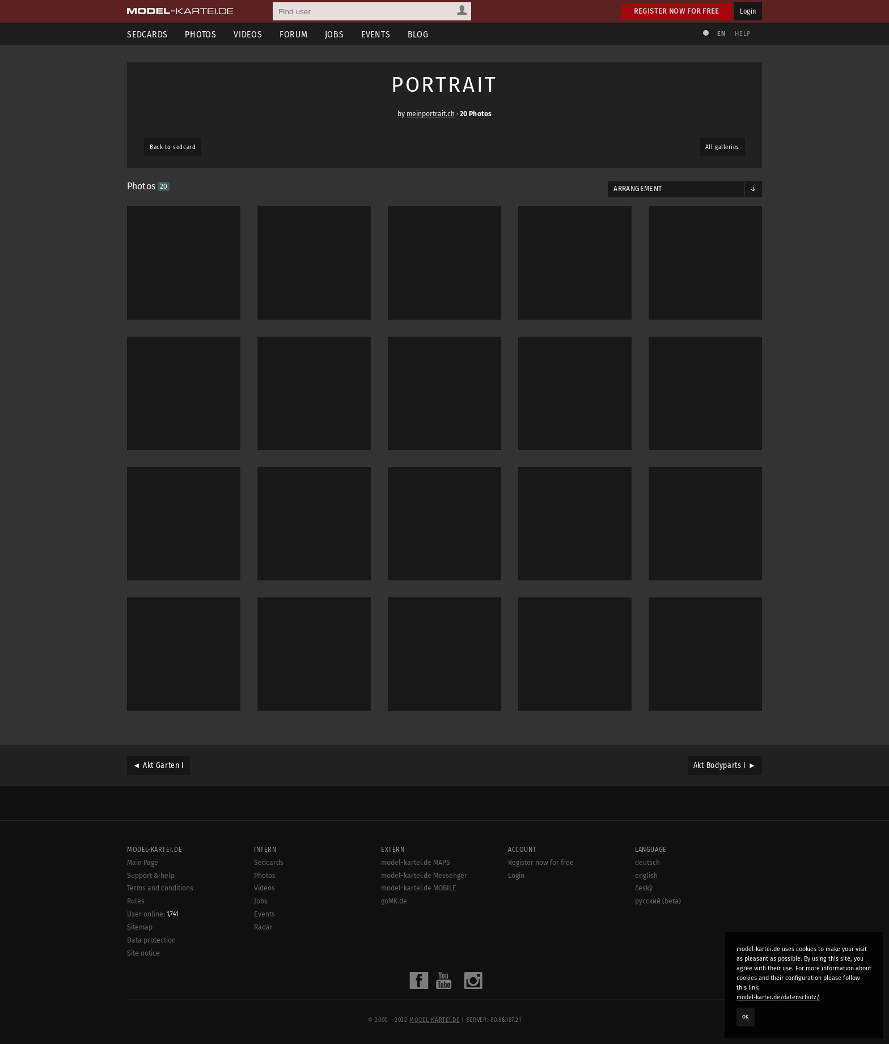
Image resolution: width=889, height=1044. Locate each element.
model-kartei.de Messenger (424, 876)
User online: (152, 914)
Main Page (142, 863)
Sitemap (140, 927)
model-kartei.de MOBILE (418, 888)
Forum (294, 34)
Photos (201, 34)
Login (748, 11)
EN (721, 33)
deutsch (647, 863)
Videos (248, 34)
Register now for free (676, 11)
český (644, 888)
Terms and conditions (160, 888)
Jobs (334, 34)
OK (745, 1016)
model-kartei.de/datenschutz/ (778, 997)
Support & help (151, 876)
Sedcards (147, 34)
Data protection (151, 940)
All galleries (722, 147)
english (646, 876)
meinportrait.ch (431, 114)
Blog (418, 34)
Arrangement (637, 189)
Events (376, 34)
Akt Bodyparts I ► (724, 765)
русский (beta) (658, 901)
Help (743, 33)
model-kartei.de (434, 1020)
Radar (263, 927)
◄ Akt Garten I (158, 765)
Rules (136, 901)
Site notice (143, 953)
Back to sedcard (173, 147)
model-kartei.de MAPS (415, 863)
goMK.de (394, 901)
